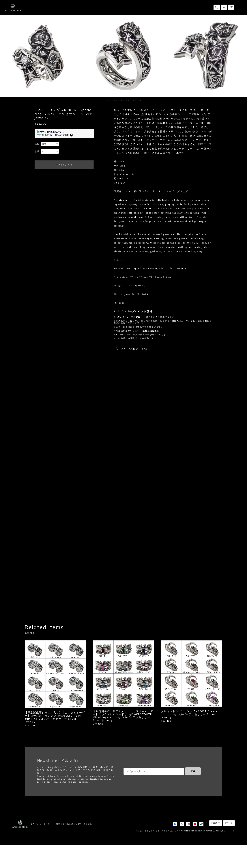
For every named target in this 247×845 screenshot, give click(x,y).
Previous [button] (5, 56)
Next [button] (241, 56)
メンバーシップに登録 (129, 317)
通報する (146, 349)
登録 (192, 771)
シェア (134, 348)
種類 (37, 144)
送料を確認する (151, 331)
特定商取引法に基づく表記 (69, 824)
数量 (37, 151)
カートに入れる (64, 164)
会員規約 (87, 824)
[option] (123, 56)
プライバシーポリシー (41, 824)
